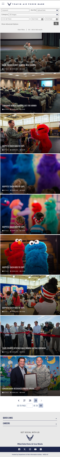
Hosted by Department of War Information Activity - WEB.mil (30, 454)
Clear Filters (21, 29)
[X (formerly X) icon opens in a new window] (24, 449)
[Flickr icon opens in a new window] (40, 449)
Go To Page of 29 (27, 406)
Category (4, 14)
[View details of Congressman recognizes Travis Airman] (30, 376)
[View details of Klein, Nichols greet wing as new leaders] (30, 52)
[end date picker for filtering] (52, 18)
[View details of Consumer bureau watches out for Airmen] (30, 93)
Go (41, 405)
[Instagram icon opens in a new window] (30, 449)
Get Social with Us (30, 432)
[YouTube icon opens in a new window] (35, 449)
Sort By (33, 10)
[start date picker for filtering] (37, 18)
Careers (6, 423)
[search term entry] (15, 10)
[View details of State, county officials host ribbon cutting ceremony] (30, 336)
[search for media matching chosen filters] (56, 23)
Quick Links (8, 417)
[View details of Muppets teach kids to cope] (30, 133)
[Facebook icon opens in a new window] (19, 449)
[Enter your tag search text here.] (15, 18)
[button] (3, 4)
